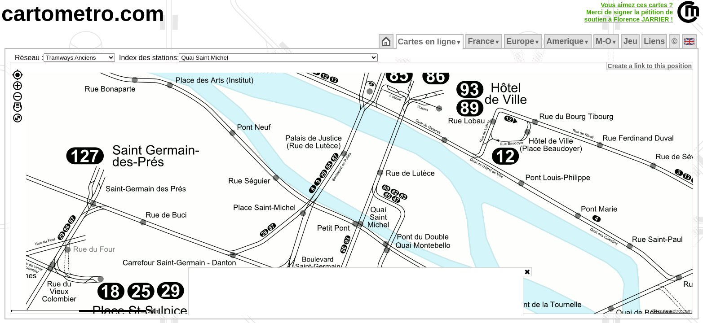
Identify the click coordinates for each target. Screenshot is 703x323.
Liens (655, 41)
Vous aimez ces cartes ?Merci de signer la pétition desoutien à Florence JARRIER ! (628, 12)
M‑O (607, 41)
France (484, 41)
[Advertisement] (355, 291)
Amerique (568, 41)
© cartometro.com (673, 312)
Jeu (631, 41)
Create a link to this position (650, 66)
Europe (523, 41)
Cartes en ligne (430, 41)
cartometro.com (82, 14)
